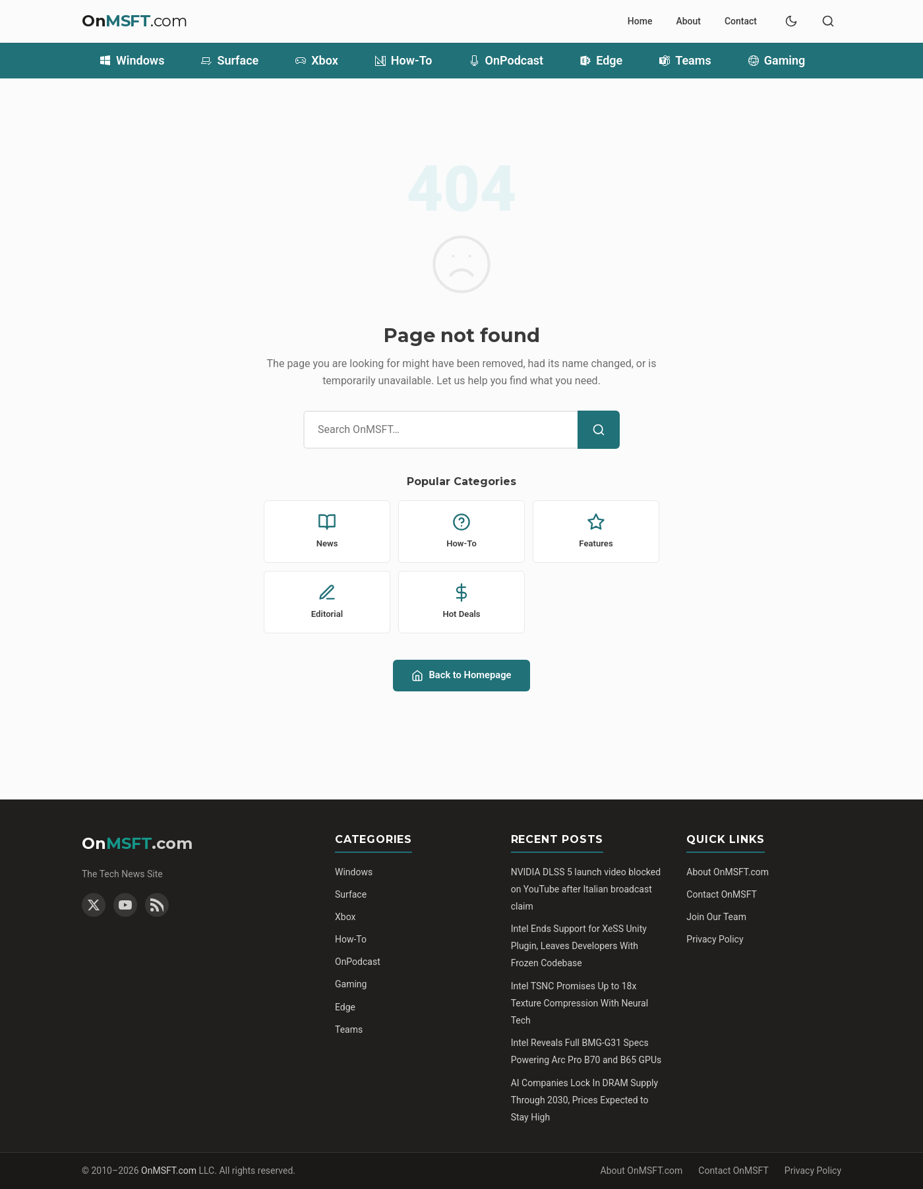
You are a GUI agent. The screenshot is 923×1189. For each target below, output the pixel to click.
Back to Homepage (461, 675)
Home (640, 21)
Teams (685, 60)
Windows (132, 60)
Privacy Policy (714, 939)
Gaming (777, 60)
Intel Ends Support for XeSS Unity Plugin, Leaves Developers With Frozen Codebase (579, 945)
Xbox (316, 60)
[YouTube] (125, 905)
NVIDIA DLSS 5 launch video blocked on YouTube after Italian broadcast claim (586, 889)
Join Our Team (716, 917)
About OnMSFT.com (727, 872)
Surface (229, 60)
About (688, 21)
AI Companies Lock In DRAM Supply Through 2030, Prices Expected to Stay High (584, 1100)
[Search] (599, 430)
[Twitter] (93, 905)
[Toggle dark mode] (791, 21)
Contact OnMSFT (721, 894)
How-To (403, 60)
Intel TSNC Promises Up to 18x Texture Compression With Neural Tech (579, 1003)
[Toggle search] (828, 21)
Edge (601, 60)
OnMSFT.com (168, 1170)
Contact (741, 21)
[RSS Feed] (157, 905)
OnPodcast (506, 60)
